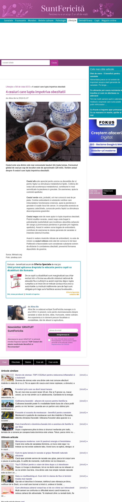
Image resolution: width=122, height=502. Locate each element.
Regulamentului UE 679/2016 (60, 344)
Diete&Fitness (85, 20)
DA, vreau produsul (15, 294)
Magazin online (109, 20)
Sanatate (8, 20)
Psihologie (61, 20)
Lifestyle (72, 20)
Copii (96, 20)
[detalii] (83, 375)
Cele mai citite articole (94, 192)
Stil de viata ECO (22, 87)
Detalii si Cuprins (32, 294)
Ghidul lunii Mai (108, 192)
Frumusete (20, 20)
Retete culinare (45, 20)
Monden (32, 20)
